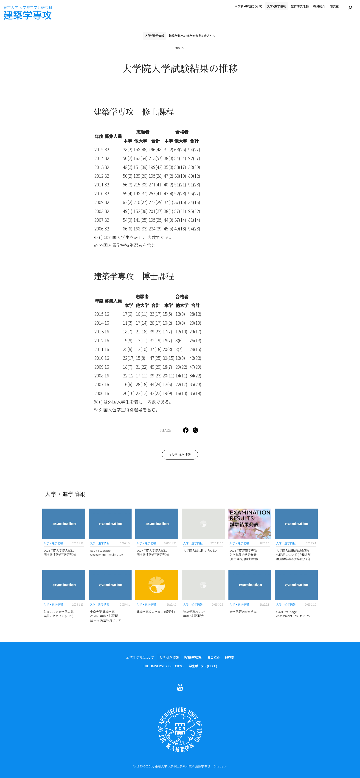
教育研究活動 (300, 6)
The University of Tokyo (163, 666)
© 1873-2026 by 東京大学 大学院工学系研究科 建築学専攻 (171, 766)
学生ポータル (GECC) (203, 666)
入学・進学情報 (276, 6)
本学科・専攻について (248, 6)
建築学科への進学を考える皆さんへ (192, 35)
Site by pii (220, 766)
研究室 (334, 6)
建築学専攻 (27, 13)
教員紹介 (319, 6)
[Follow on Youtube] (180, 688)
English (180, 48)
